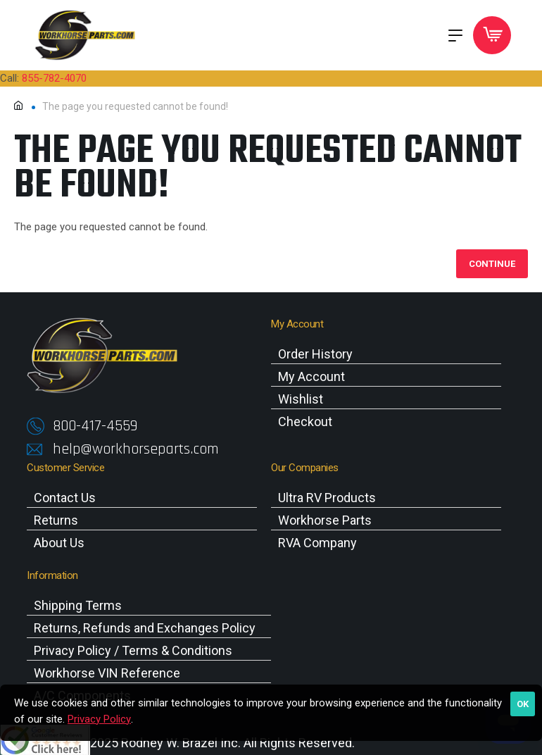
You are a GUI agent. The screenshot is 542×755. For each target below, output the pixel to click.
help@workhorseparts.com (136, 449)
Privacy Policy (99, 719)
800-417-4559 (95, 426)
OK (523, 704)
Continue (492, 263)
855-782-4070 (54, 78)
